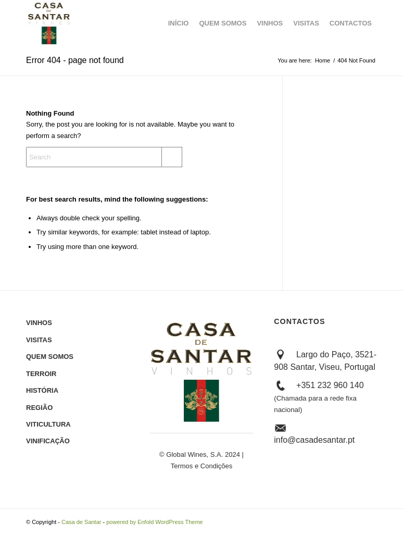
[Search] (104, 157)
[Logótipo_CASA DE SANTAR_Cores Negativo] (49, 23)
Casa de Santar (81, 522)
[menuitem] (178, 23)
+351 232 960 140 (318, 397)
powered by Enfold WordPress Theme (154, 522)
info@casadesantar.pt (314, 439)
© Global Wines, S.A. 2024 (199, 454)
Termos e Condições (202, 466)
